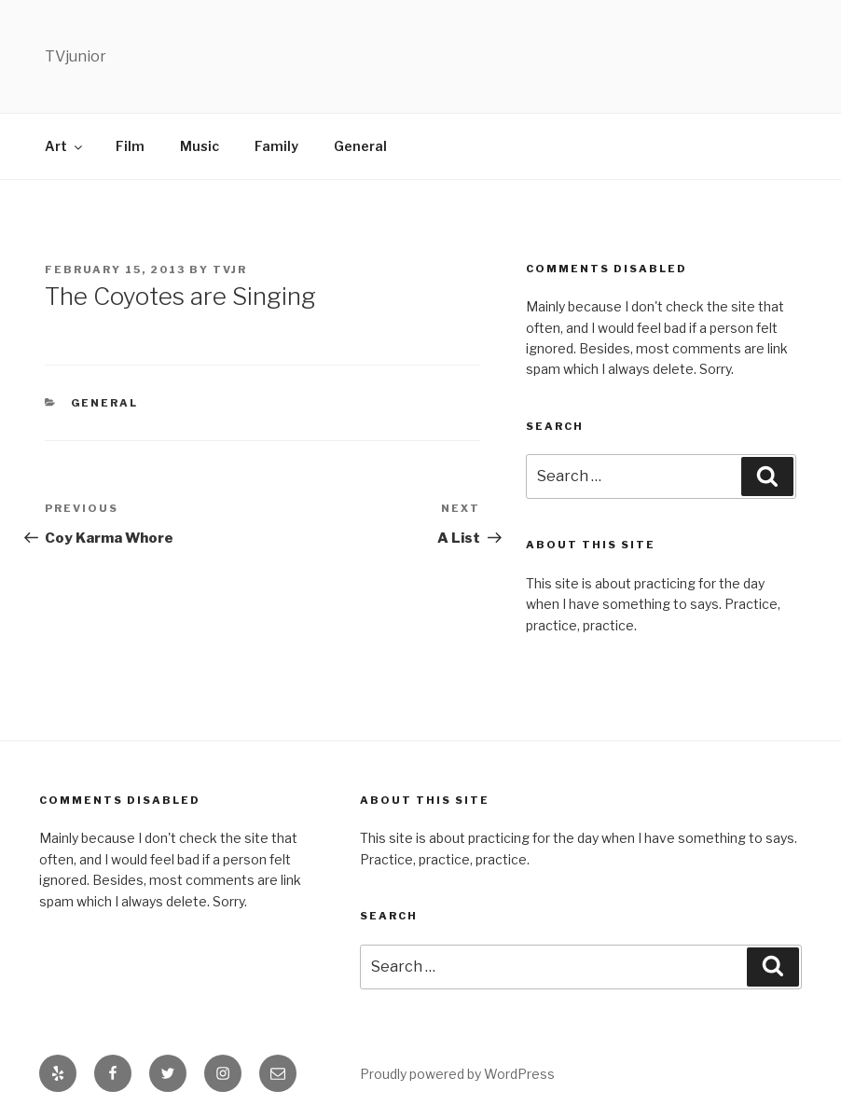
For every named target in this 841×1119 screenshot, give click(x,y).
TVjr (230, 269)
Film (130, 146)
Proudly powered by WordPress (457, 1074)
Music (199, 146)
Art (65, 146)
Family (276, 146)
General (360, 146)
